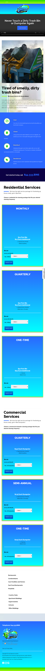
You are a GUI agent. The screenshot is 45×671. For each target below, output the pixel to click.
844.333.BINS (31, 174)
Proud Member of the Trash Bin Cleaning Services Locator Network (17, 655)
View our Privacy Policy (7, 648)
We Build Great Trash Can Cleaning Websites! (12, 659)
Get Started (22, 28)
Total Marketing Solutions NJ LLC (24, 657)
